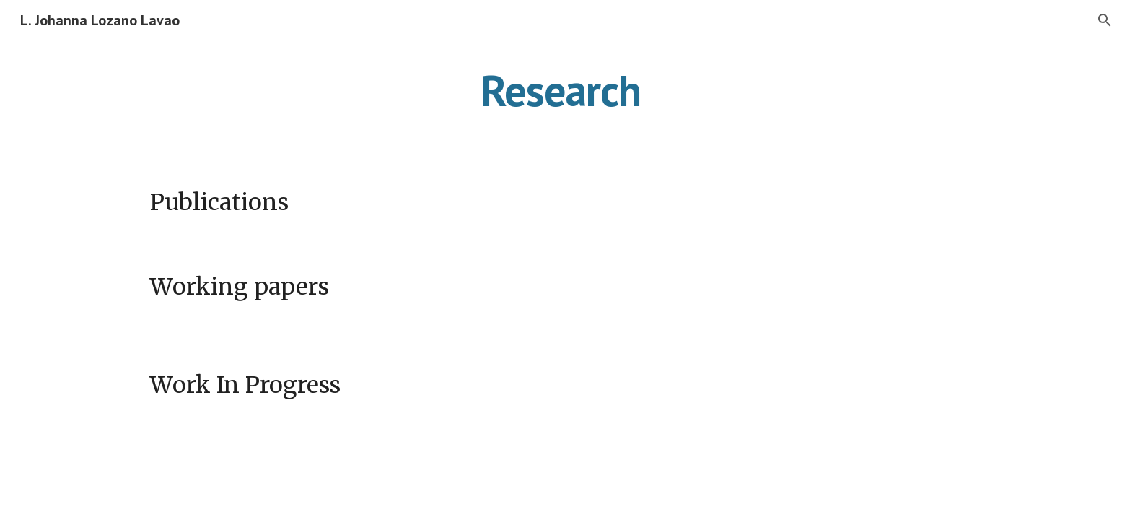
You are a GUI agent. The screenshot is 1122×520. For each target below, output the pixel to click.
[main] (561, 90)
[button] (1104, 20)
